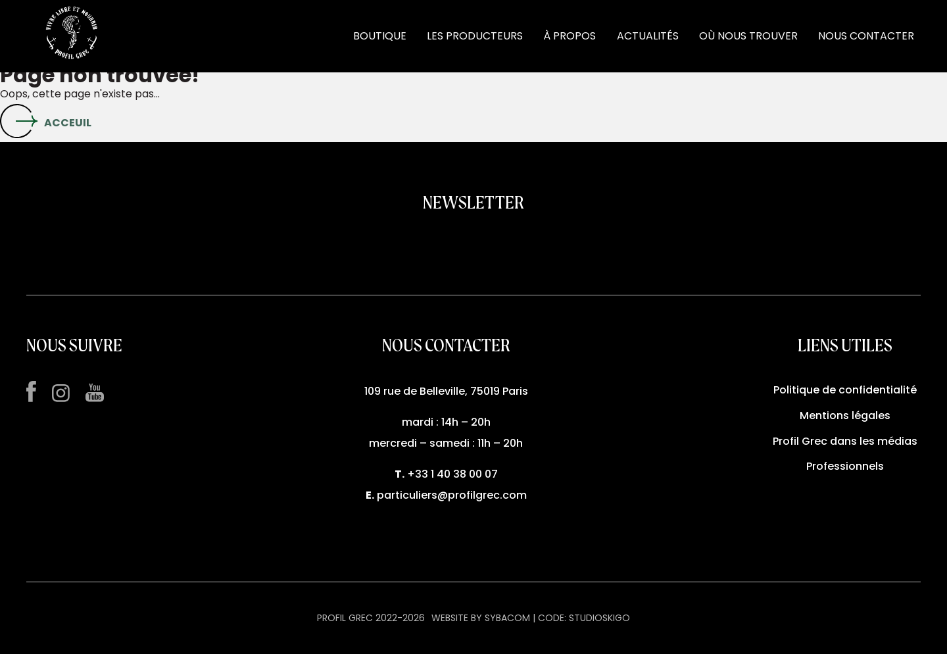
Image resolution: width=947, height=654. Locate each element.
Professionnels (845, 466)
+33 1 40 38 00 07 (452, 474)
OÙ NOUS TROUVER (748, 35)
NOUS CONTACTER (866, 35)
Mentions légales (845, 415)
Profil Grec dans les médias (845, 441)
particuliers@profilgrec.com (452, 495)
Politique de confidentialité (845, 389)
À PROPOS (569, 35)
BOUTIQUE (379, 35)
